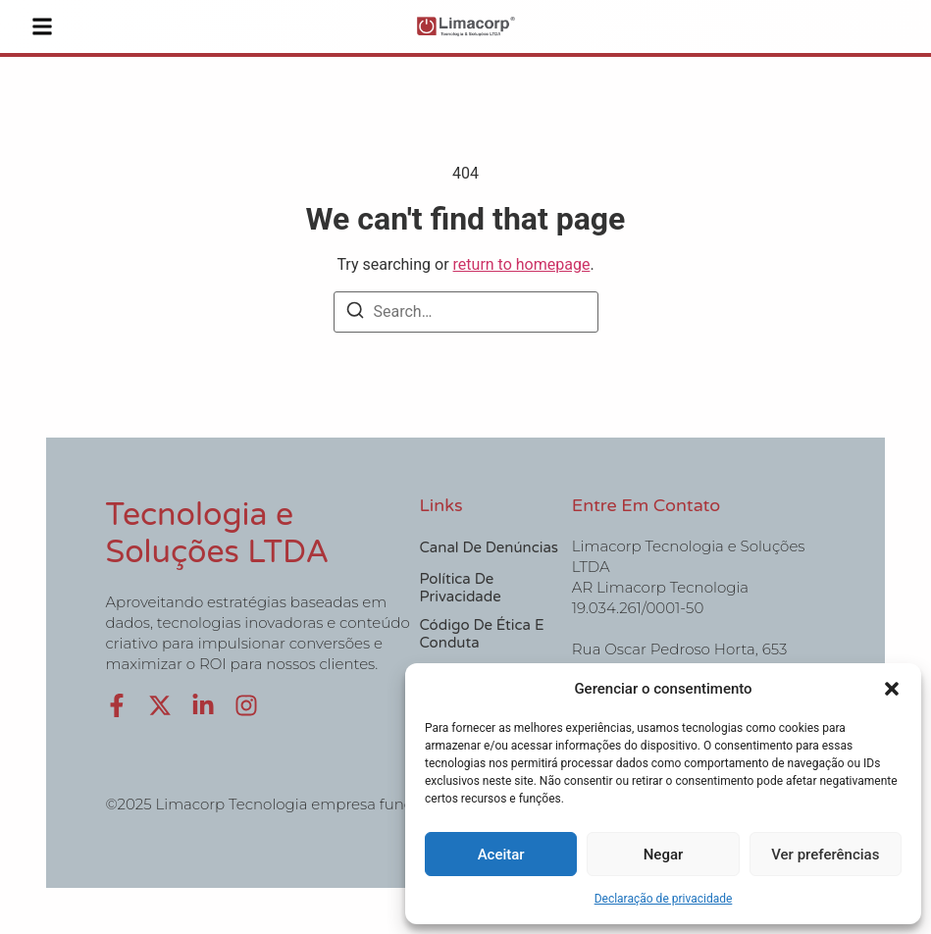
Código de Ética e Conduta (481, 633)
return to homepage (522, 264)
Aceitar (501, 854)
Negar (664, 854)
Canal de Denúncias (488, 547)
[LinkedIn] (203, 705)
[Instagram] (246, 705)
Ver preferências (825, 854)
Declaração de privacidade (664, 899)
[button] (892, 689)
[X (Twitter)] (160, 705)
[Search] (355, 313)
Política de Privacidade (459, 587)
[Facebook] (117, 705)
